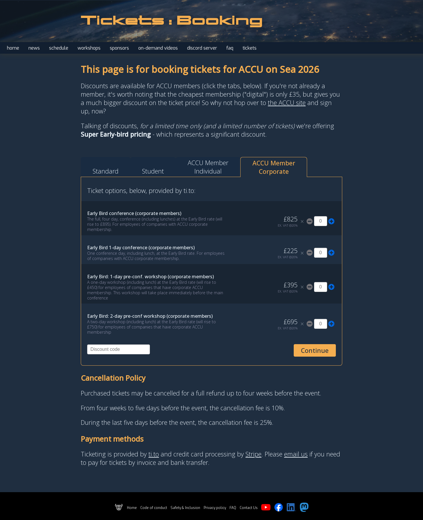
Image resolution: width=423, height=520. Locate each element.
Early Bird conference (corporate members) (134, 213)
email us (296, 454)
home (13, 48)
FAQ (233, 507)
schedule (58, 48)
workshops (89, 48)
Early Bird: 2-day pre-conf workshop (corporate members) (150, 316)
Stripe (253, 454)
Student (153, 171)
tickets (250, 48)
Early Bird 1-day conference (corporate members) (141, 247)
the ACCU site (287, 102)
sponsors (119, 48)
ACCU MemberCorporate (273, 167)
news (34, 48)
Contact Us (249, 507)
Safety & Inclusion (185, 507)
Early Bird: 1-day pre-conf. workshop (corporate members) (150, 276)
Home (132, 507)
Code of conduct (153, 507)
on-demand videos (158, 48)
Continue (315, 350)
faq (229, 48)
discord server (202, 48)
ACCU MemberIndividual (208, 166)
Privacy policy (215, 507)
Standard (106, 171)
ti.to (153, 454)
